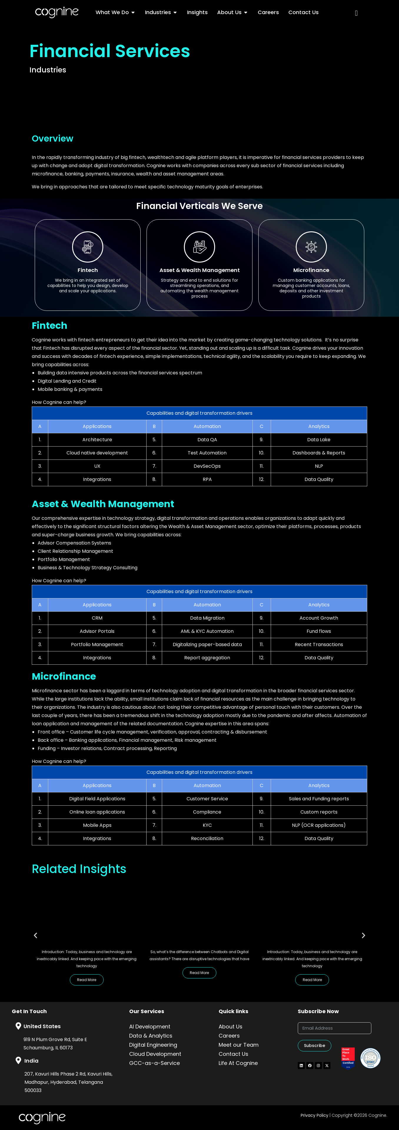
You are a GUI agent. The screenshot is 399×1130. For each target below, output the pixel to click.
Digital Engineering (153, 1044)
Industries (47, 70)
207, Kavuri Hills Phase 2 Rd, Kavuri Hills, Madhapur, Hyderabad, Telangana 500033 (68, 1082)
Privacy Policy (314, 1115)
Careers (229, 1035)
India (31, 1060)
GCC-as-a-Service (154, 1063)
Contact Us (233, 1054)
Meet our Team (239, 1044)
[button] (35, 935)
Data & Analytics (150, 1035)
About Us (230, 1026)
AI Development (149, 1026)
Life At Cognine (238, 1063)
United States (42, 1026)
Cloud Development (155, 1054)
